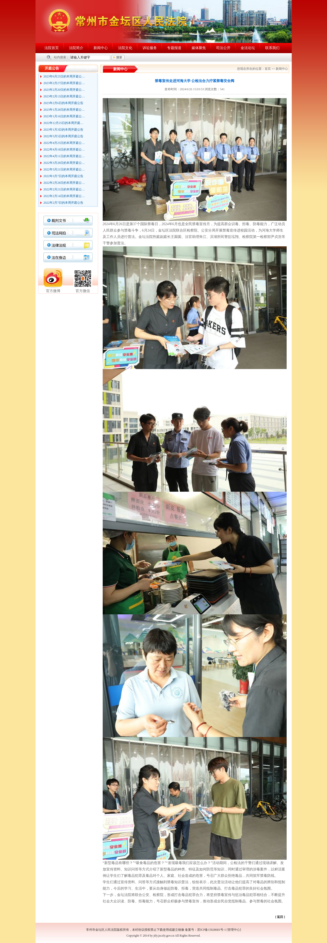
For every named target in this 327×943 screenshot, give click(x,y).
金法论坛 (248, 48)
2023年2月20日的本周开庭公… (64, 89)
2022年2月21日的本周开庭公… (64, 189)
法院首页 (51, 48)
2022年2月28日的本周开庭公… (64, 183)
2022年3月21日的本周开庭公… (64, 169)
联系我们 (272, 48)
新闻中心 (101, 48)
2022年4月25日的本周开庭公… (64, 143)
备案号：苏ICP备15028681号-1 (205, 929)
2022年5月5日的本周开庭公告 (63, 136)
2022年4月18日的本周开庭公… (64, 149)
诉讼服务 (150, 48)
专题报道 (174, 48)
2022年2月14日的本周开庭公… (64, 196)
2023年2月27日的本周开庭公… (64, 83)
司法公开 (223, 48)
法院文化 (125, 48)
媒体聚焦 (199, 48)
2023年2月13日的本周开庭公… (64, 96)
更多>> (91, 69)
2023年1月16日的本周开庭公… (64, 116)
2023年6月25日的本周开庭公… (64, 76)
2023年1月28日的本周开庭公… (64, 109)
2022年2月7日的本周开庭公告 (63, 202)
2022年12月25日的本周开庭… (63, 123)
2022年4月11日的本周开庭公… (64, 156)
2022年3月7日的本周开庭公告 (63, 176)
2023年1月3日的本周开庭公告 (63, 129)
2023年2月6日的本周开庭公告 (63, 103)
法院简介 (76, 48)
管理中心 (234, 929)
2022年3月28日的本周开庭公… (64, 163)
